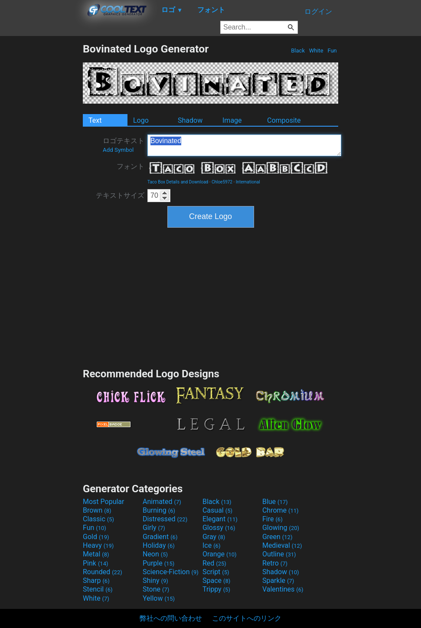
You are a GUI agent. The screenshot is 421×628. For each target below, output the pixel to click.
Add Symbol (118, 150)
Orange (219, 554)
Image (232, 120)
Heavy (98, 545)
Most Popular (103, 501)
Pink (95, 563)
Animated (162, 501)
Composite (284, 120)
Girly (154, 527)
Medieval (282, 545)
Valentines (283, 589)
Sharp (96, 580)
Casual (217, 510)
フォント (130, 166)
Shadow (190, 120)
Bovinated (244, 145)
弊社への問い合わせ (171, 618)
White (315, 50)
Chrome (280, 510)
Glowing (280, 527)
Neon (155, 554)
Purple (158, 563)
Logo (141, 120)
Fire (272, 519)
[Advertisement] (41, 173)
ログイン (318, 11)
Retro (274, 563)
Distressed (165, 519)
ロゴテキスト (123, 145)
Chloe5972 (222, 182)
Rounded (102, 572)
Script (215, 572)
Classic (98, 519)
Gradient (160, 537)
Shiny (155, 580)
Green (277, 537)
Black (298, 50)
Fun (332, 50)
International (248, 182)
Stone (156, 589)
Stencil (97, 589)
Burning (159, 510)
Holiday (159, 545)
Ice (211, 545)
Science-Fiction (171, 572)
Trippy (216, 589)
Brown (97, 510)
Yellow (159, 598)
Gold (96, 537)
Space (216, 580)
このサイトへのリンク (246, 618)
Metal (96, 554)
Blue (275, 501)
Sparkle (278, 580)
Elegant (220, 519)
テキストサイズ (120, 195)
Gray (213, 537)
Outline (279, 554)
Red (214, 563)
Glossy (218, 527)
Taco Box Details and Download (177, 182)
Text (94, 120)
